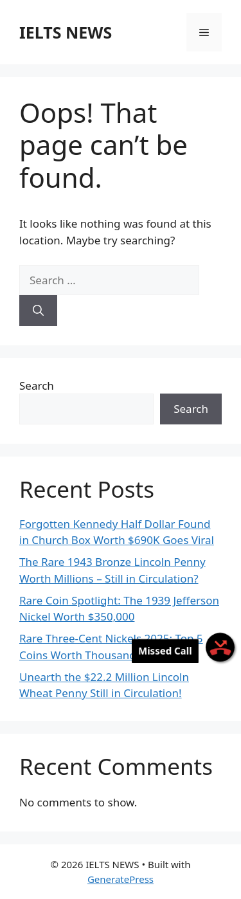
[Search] (38, 310)
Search (36, 385)
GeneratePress (120, 879)
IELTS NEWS (65, 32)
